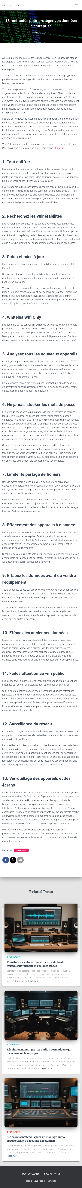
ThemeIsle (51, 1181)
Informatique (21, 850)
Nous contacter (52, 1174)
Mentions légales (30, 1174)
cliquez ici (59, 148)
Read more (33, 981)
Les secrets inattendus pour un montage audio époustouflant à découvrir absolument (36, 1138)
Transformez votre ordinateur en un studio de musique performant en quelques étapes (35, 964)
